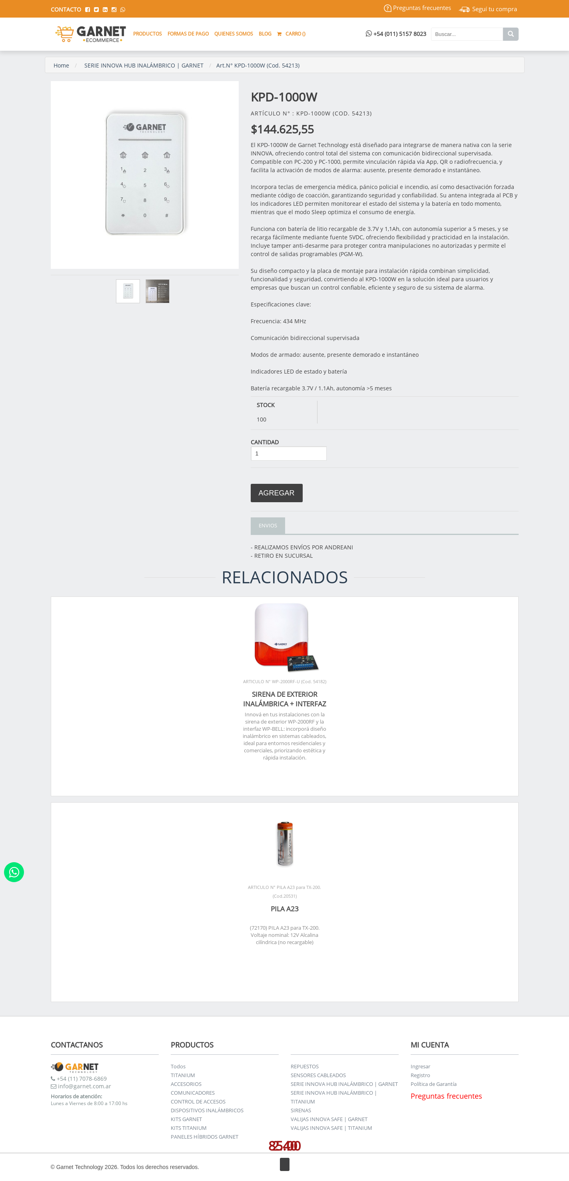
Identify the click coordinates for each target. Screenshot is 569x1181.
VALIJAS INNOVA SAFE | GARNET (329, 1119)
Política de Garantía (434, 1084)
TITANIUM (183, 1075)
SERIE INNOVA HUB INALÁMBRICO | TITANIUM (334, 1097)
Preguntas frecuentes (417, 8)
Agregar (277, 493)
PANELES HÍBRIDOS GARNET (204, 1136)
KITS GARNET (186, 1119)
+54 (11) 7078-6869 (79, 1078)
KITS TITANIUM (189, 1127)
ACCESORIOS (186, 1084)
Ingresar (420, 1066)
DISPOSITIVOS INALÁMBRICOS (207, 1110)
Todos (178, 1066)
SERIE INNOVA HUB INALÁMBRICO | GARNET (144, 65)
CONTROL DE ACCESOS (198, 1101)
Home (61, 65)
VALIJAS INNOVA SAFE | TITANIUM (331, 1127)
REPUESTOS (305, 1066)
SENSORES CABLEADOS (318, 1075)
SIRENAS (301, 1110)
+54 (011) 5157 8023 (396, 34)
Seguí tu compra (488, 9)
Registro (420, 1075)
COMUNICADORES (193, 1092)
